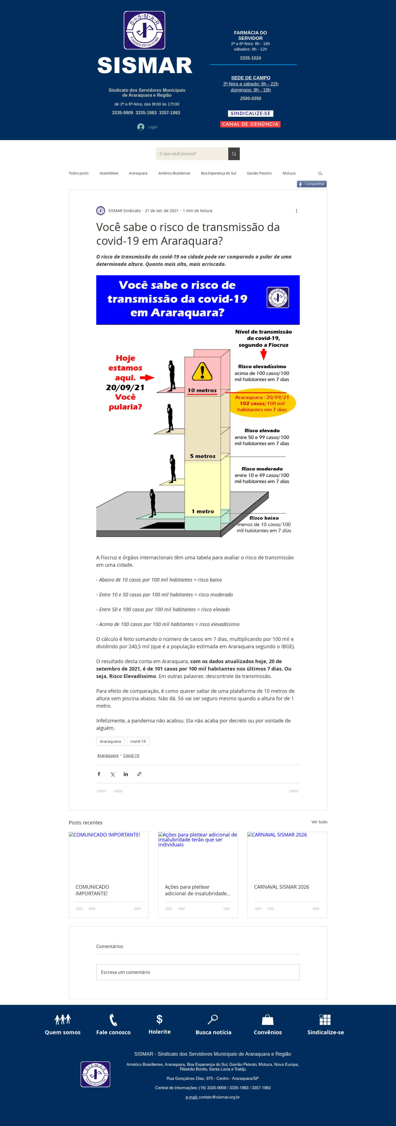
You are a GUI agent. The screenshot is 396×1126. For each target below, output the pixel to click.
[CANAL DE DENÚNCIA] (250, 124)
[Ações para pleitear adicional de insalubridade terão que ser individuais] (198, 854)
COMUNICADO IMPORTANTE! (92, 890)
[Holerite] (159, 1032)
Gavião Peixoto (259, 173)
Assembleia (109, 173)
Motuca (289, 173)
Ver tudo (319, 821)
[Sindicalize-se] (325, 1032)
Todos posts (79, 173)
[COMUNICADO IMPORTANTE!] (108, 854)
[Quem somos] (63, 1032)
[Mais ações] (296, 210)
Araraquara (138, 173)
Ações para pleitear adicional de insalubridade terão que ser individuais (196, 890)
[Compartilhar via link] (139, 774)
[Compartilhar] (312, 184)
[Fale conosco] (113, 1032)
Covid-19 (131, 755)
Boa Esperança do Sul (218, 173)
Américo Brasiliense (174, 173)
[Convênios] (268, 1032)
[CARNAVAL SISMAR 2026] (287, 854)
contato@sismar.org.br (219, 1097)
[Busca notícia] (213, 1032)
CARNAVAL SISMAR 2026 (281, 886)
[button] (320, 173)
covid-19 (138, 741)
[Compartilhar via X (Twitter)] (112, 774)
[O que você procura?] (188, 154)
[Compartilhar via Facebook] (98, 774)
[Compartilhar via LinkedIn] (125, 774)
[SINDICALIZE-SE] (250, 113)
